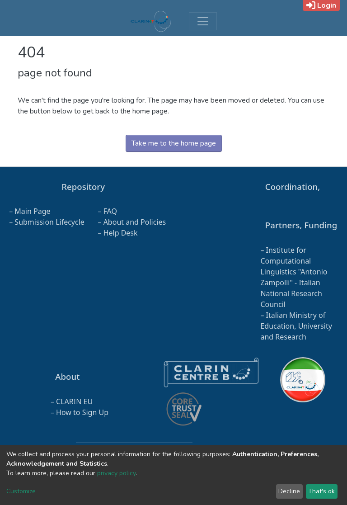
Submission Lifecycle (49, 222)
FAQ (110, 211)
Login (321, 5)
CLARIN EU (74, 401)
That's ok (321, 491)
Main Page (32, 211)
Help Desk (120, 233)
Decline (289, 491)
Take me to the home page (173, 143)
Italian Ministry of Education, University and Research (296, 326)
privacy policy (116, 473)
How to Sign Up (82, 412)
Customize (21, 491)
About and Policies (134, 222)
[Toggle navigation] (203, 21)
